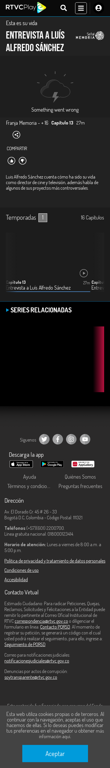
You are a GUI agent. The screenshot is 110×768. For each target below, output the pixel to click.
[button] (96, 266)
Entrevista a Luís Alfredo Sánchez (38, 288)
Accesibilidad (16, 579)
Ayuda (29, 476)
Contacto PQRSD (55, 627)
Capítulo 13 (16, 282)
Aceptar (55, 753)
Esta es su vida (21, 23)
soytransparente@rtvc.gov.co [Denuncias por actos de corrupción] (30, 677)
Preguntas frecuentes (80, 486)
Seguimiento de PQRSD (24, 644)
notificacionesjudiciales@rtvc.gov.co (36, 661)
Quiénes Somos (80, 476)
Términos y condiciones (30, 486)
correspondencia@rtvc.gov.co (41, 621)
